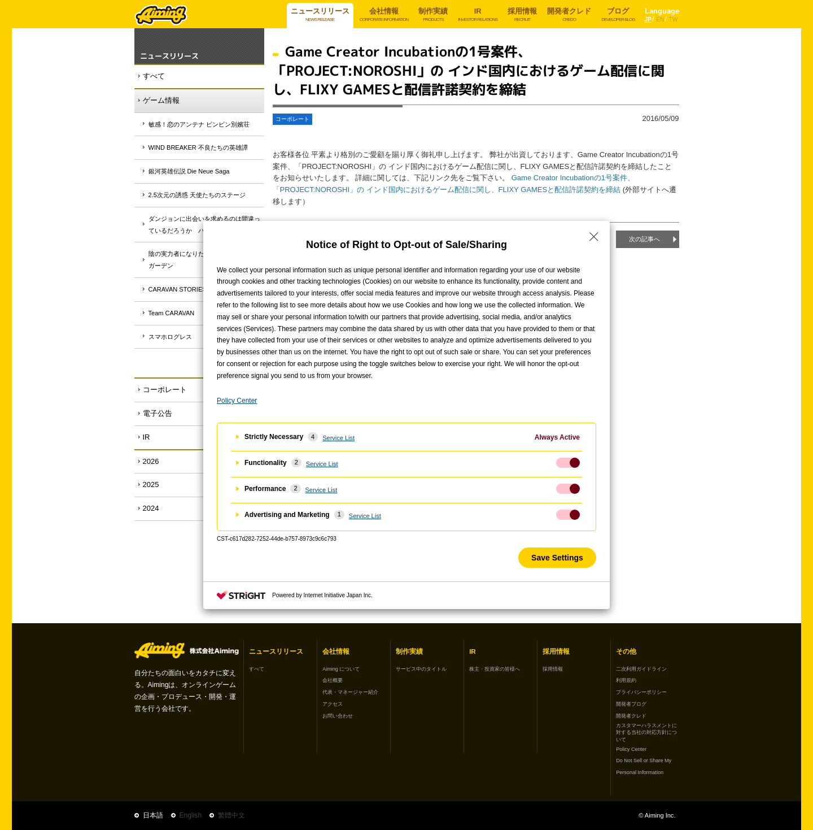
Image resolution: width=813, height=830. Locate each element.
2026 (151, 461)
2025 (151, 484)
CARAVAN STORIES (177, 289)
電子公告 (157, 413)
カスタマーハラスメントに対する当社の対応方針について (646, 732)
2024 (151, 508)
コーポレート (165, 389)
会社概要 (332, 680)
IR (146, 437)
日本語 (153, 815)
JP (648, 19)
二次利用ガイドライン (641, 669)
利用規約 (626, 680)
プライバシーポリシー (641, 692)
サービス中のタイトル (421, 669)
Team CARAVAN (171, 313)
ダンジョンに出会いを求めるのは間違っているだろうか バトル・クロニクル (204, 224)
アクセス (332, 704)
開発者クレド (631, 716)
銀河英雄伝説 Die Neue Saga (189, 171)
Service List (338, 437)
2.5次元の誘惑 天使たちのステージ (197, 195)
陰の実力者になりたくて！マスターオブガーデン (204, 259)
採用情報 (553, 669)
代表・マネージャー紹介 (350, 692)
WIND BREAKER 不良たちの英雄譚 (198, 147)
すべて (154, 76)
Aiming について (341, 669)
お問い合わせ (337, 716)
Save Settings (557, 557)
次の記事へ (644, 239)
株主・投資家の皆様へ (494, 669)
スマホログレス (170, 336)
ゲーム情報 (161, 100)
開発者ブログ (631, 704)
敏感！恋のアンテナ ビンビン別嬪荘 (199, 124)
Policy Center (631, 749)
